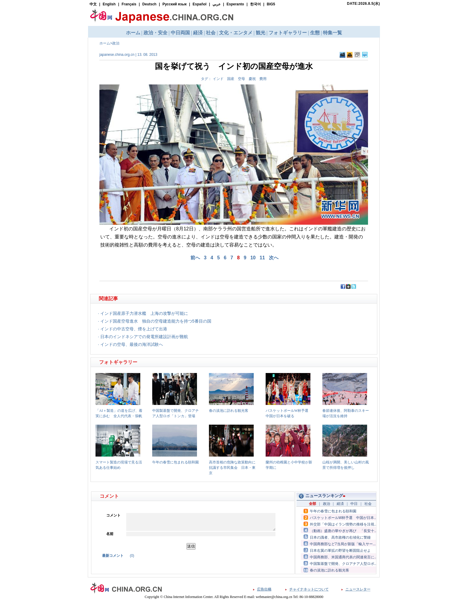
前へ (195, 257)
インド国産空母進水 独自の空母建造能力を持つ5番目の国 (155, 321)
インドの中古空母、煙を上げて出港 (133, 328)
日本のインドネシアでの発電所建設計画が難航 (144, 336)
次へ (273, 257)
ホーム (104, 43)
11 (262, 257)
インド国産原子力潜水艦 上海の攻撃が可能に (144, 313)
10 (253, 257)
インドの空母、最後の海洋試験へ (131, 344)
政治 (115, 43)
